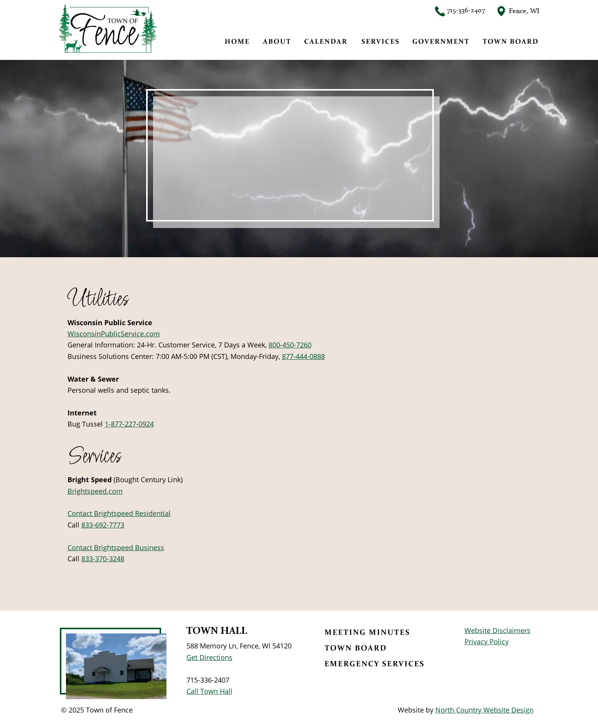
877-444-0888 (303, 356)
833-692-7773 (102, 524)
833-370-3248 (102, 558)
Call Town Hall (209, 691)
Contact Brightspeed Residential (119, 513)
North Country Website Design (484, 709)
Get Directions (209, 657)
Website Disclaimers (497, 630)
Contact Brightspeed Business (116, 547)
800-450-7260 (290, 344)
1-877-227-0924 (129, 423)
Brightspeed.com (95, 491)
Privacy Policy (487, 641)
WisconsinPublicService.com (114, 333)
